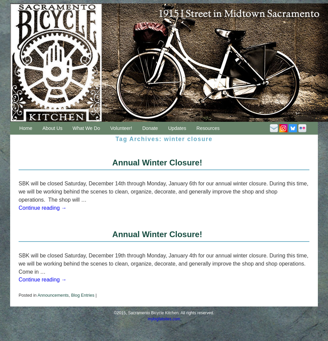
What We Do (86, 128)
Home (25, 128)
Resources (208, 128)
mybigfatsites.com (164, 319)
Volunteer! (121, 128)
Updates (177, 128)
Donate (150, 128)
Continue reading (43, 208)
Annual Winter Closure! (157, 162)
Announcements (53, 295)
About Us (52, 128)
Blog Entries (82, 295)
